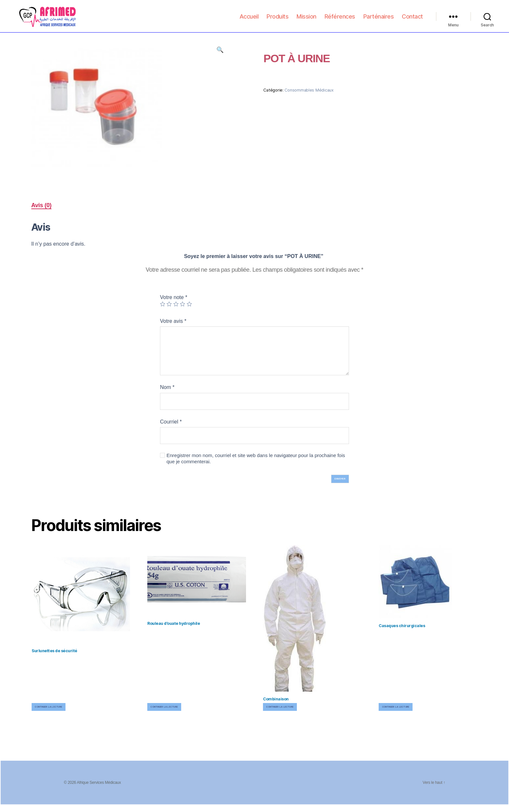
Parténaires (378, 20)
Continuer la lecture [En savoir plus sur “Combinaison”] (280, 706)
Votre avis (173, 321)
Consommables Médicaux (308, 90)
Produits (277, 20)
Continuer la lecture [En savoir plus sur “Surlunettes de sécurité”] (48, 706)
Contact (412, 20)
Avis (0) (41, 205)
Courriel (171, 421)
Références (340, 20)
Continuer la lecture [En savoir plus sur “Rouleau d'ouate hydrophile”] (164, 706)
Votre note (173, 297)
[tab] (41, 205)
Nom (167, 387)
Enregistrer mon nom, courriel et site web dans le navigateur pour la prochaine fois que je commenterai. (256, 458)
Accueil (249, 20)
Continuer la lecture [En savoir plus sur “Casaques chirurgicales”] (396, 706)
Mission (306, 20)
